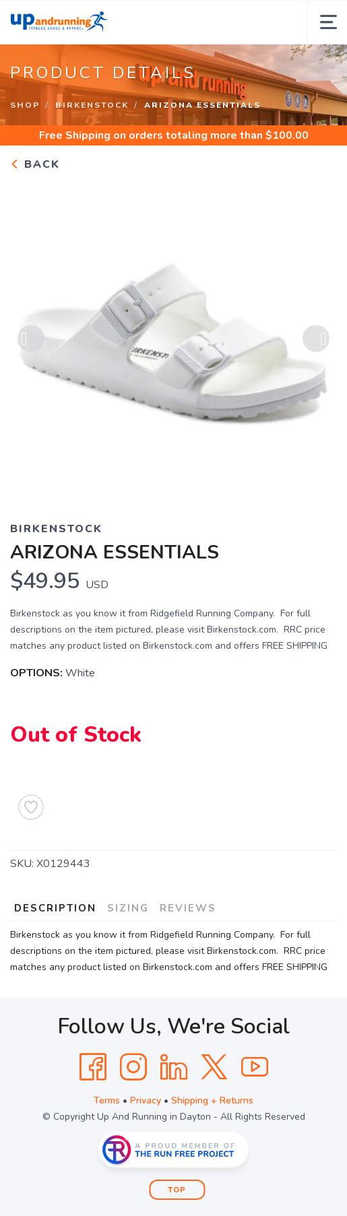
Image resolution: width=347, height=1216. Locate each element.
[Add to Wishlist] (31, 807)
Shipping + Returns (212, 1100)
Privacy (145, 1100)
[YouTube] (254, 1067)
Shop (25, 105)
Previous (31, 339)
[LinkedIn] (174, 1067)
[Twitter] (214, 1067)
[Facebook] (93, 1067)
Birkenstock (92, 105)
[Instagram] (133, 1067)
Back (35, 164)
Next (316, 339)
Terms (107, 1100)
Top (177, 1190)
